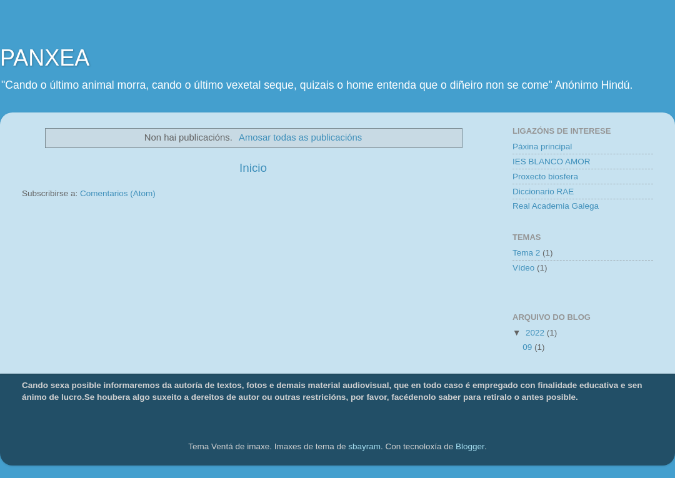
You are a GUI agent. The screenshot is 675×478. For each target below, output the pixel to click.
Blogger (470, 446)
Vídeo (523, 267)
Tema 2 (526, 252)
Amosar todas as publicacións (300, 137)
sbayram (364, 446)
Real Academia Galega (555, 206)
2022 (536, 332)
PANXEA (44, 58)
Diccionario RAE (543, 191)
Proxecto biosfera (545, 176)
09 (528, 347)
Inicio (253, 167)
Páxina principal (542, 146)
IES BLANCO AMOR (551, 161)
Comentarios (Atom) (118, 193)
